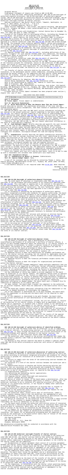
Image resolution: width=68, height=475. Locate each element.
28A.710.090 (39, 42)
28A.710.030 (56, 229)
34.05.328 (48, 164)
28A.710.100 (5, 113)
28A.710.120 (5, 37)
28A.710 (30, 115)
